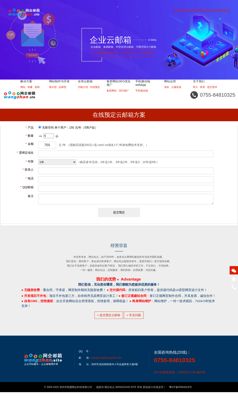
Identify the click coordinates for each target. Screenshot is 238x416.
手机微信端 (141, 95)
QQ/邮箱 (27, 187)
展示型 (53, 92)
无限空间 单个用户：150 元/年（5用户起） (68, 127)
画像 (30, 92)
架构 (37, 92)
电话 (30, 178)
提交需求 (212, 92)
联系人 (28, 169)
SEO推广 (124, 95)
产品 (30, 127)
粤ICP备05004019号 (180, 411)
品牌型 (62, 92)
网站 (22, 92)
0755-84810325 (174, 384)
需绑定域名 (25, 152)
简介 (195, 92)
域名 (166, 92)
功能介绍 (83, 92)
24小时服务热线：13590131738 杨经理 (179, 396)
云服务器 (176, 92)
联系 (202, 92)
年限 (30, 161)
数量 (30, 135)
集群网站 (112, 95)
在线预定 (95, 92)
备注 (31, 196)
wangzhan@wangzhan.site (106, 381)
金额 (30, 144)
